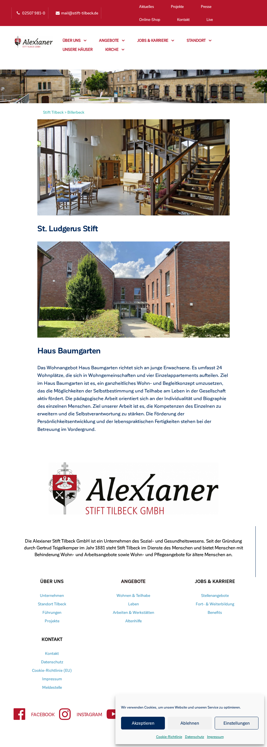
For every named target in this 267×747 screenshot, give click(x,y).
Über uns (74, 40)
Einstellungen (236, 723)
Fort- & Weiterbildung (215, 604)
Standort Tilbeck (52, 604)
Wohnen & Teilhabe (133, 595)
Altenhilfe (133, 621)
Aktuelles (146, 6)
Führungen (52, 612)
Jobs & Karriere (155, 40)
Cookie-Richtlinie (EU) (52, 670)
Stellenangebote (215, 595)
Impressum (215, 737)
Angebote (111, 40)
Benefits (215, 612)
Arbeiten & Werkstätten (133, 612)
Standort (199, 40)
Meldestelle (52, 687)
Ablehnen (189, 723)
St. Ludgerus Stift (69, 228)
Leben (133, 604)
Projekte (177, 6)
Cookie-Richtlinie (169, 737)
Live (209, 19)
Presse (206, 6)
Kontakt (183, 19)
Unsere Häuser (77, 49)
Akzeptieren (143, 723)
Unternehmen (51, 595)
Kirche (114, 49)
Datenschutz (194, 737)
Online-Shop (149, 19)
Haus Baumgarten (70, 350)
